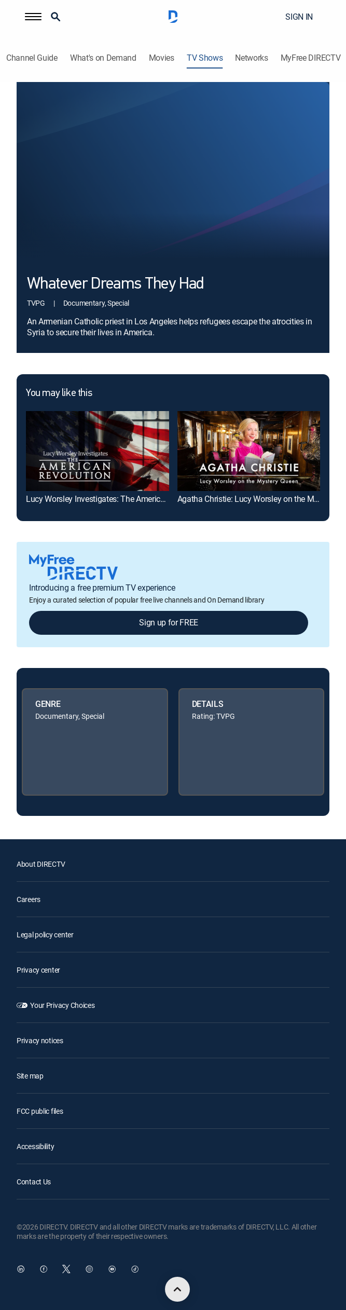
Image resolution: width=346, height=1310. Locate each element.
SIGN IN (299, 16)
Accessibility (35, 1146)
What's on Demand (103, 57)
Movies (161, 57)
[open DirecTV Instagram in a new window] (89, 1269)
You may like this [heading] (59, 393)
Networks (251, 57)
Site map (30, 1076)
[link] (97, 451)
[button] (33, 16)
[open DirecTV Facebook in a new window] (43, 1269)
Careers (28, 899)
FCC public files (40, 1111)
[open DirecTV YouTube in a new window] (112, 1269)
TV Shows (205, 57)
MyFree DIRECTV (311, 57)
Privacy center (38, 970)
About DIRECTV (41, 864)
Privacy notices (40, 1040)
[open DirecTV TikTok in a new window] (135, 1269)
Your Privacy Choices (62, 1005)
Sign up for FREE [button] (168, 622)
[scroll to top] (177, 1289)
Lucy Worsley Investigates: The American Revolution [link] (117, 498)
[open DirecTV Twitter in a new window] (66, 1269)
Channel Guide (32, 57)
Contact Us (34, 1181)
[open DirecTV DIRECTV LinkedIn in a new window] (21, 1269)
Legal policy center (45, 934)
